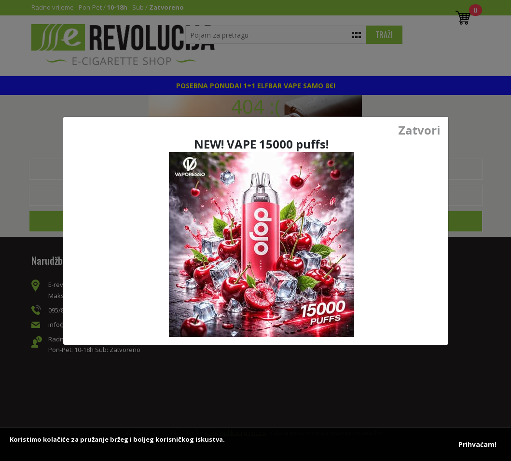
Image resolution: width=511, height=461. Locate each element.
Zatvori (419, 130)
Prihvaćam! (477, 444)
